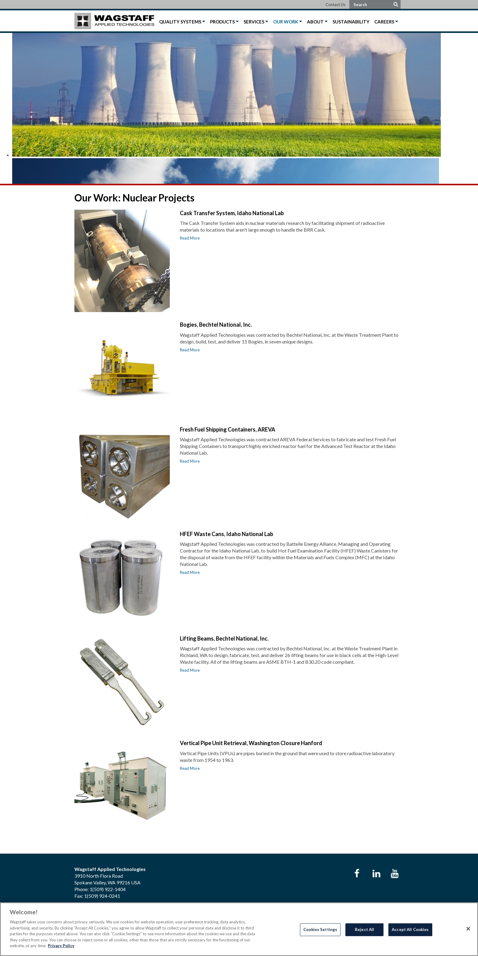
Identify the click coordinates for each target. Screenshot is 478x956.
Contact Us (335, 4)
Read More (190, 238)
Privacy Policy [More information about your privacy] (61, 945)
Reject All (364, 929)
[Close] (468, 929)
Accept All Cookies (410, 929)
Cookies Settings (320, 929)
